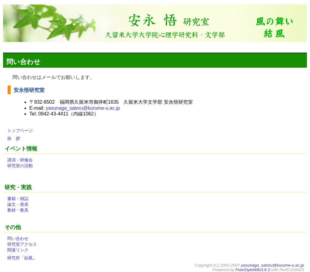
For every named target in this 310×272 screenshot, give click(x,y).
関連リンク (17, 250)
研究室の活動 (20, 165)
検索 (262, 46)
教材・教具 (17, 210)
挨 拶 (13, 138)
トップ (198, 46)
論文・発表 (17, 204)
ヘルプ (276, 46)
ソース (249, 46)
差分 (212, 46)
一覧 (223, 46)
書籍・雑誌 (17, 198)
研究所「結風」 (22, 257)
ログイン (294, 46)
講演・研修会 (20, 159)
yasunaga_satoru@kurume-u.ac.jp (83, 108)
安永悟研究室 (28, 90)
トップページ (20, 130)
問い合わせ (23, 62)
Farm (234, 46)
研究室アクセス (22, 244)
